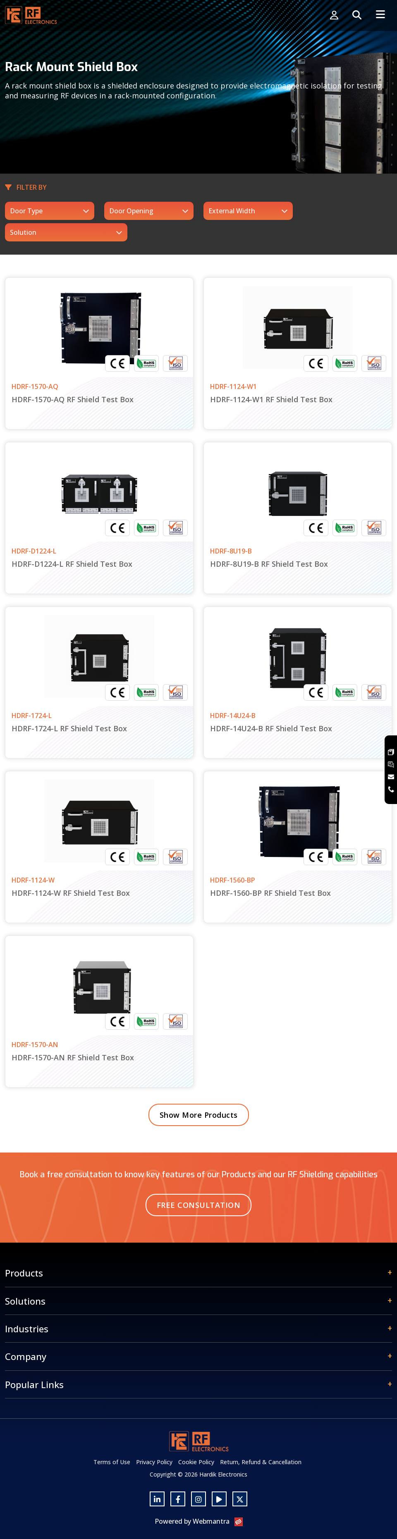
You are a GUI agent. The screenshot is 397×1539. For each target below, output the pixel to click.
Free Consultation (199, 1205)
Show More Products (199, 1115)
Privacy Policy (154, 1462)
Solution (23, 232)
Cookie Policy (196, 1462)
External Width (231, 210)
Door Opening (131, 210)
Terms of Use (111, 1462)
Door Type (26, 210)
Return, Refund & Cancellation (260, 1462)
